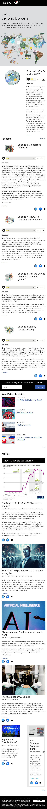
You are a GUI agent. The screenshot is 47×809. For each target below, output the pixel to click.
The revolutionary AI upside (16, 696)
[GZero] (7, 2)
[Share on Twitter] (35, 209)
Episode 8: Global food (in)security (29, 146)
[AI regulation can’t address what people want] (23, 615)
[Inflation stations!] (8, 427)
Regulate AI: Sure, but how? (9, 741)
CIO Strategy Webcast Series (34, 744)
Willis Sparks (14, 700)
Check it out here (7, 202)
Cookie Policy (20, 806)
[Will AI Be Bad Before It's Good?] (8, 402)
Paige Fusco (25, 509)
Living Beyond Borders (22, 359)
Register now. (34, 778)
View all (43, 447)
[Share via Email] (44, 209)
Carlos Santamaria (37, 509)
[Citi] (17, 2)
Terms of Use (22, 800)
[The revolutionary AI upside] (23, 680)
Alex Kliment (14, 576)
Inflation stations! (24, 425)
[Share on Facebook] (40, 209)
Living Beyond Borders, (23, 178)
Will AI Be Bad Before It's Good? (29, 400)
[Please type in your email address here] (12, 387)
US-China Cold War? (25, 412)
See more (42, 138)
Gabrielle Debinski (16, 638)
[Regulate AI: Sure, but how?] (11, 731)
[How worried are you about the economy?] (8, 439)
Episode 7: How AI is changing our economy (30, 218)
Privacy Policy (14, 800)
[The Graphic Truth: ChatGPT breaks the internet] (23, 479)
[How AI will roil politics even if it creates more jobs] (23, 556)
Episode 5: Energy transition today (27, 328)
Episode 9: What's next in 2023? (35, 72)
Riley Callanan (15, 509)
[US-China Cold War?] (8, 414)
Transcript (5, 235)
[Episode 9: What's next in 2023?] (12, 78)
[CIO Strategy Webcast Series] (36, 731)
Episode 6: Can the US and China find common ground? (31, 276)
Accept (39, 801)
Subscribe (40, 387)
